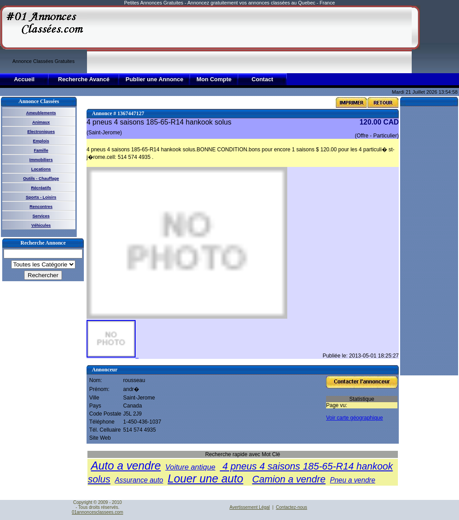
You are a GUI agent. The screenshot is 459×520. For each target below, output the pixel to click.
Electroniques (41, 131)
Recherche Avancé (83, 79)
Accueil (24, 79)
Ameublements (41, 113)
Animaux (41, 122)
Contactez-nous (291, 507)
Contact (262, 79)
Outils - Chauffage (41, 178)
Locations (41, 169)
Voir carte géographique (354, 418)
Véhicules (41, 225)
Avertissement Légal (249, 507)
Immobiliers (41, 160)
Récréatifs (41, 188)
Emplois (41, 141)
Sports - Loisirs (41, 197)
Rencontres (40, 206)
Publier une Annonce (154, 79)
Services (41, 216)
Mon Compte (214, 79)
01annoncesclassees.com (97, 512)
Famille (41, 150)
